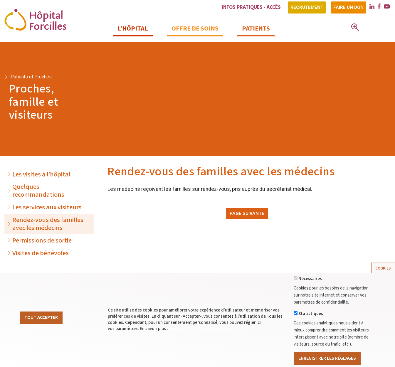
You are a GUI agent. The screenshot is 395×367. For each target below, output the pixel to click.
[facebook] (379, 7)
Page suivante (247, 213)
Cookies (383, 276)
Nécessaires (310, 287)
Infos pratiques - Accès (251, 7)
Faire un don (348, 7)
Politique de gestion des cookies (200, 337)
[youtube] (387, 7)
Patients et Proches (31, 77)
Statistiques (310, 322)
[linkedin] (372, 7)
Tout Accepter (41, 325)
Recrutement (306, 7)
